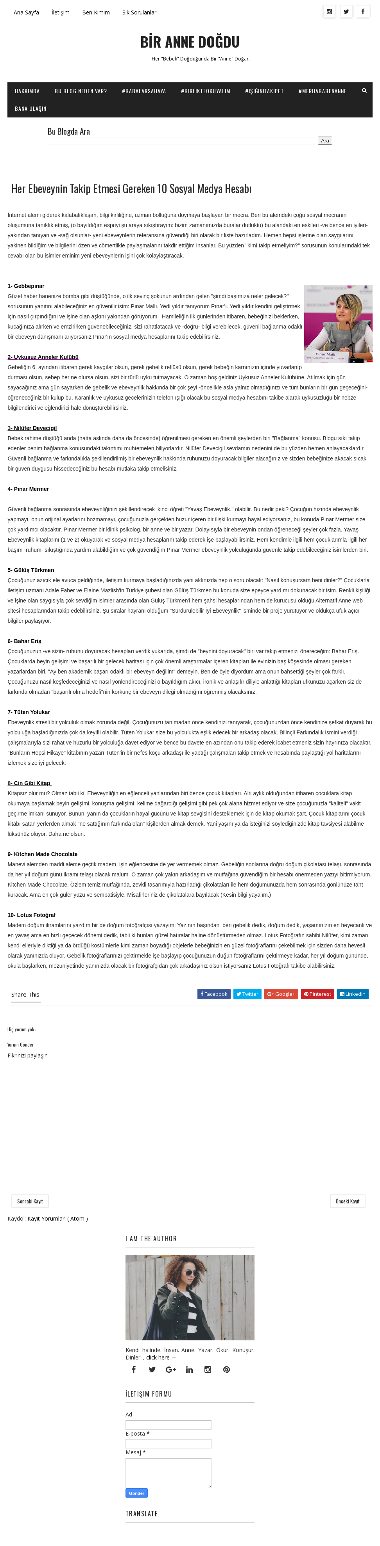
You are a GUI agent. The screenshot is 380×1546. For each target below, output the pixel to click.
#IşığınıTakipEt (264, 91)
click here (158, 1357)
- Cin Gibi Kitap (31, 783)
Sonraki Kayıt (30, 1201)
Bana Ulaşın (31, 108)
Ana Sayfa (26, 12)
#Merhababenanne (323, 91)
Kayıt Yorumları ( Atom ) (57, 1218)
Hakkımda (27, 91)
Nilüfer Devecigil (35, 428)
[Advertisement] (98, 162)
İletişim (61, 12)
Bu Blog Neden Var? (81, 91)
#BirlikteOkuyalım (205, 91)
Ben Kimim (96, 12)
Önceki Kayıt (348, 1201)
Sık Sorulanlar (139, 12)
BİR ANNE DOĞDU (190, 41)
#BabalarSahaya (144, 91)
